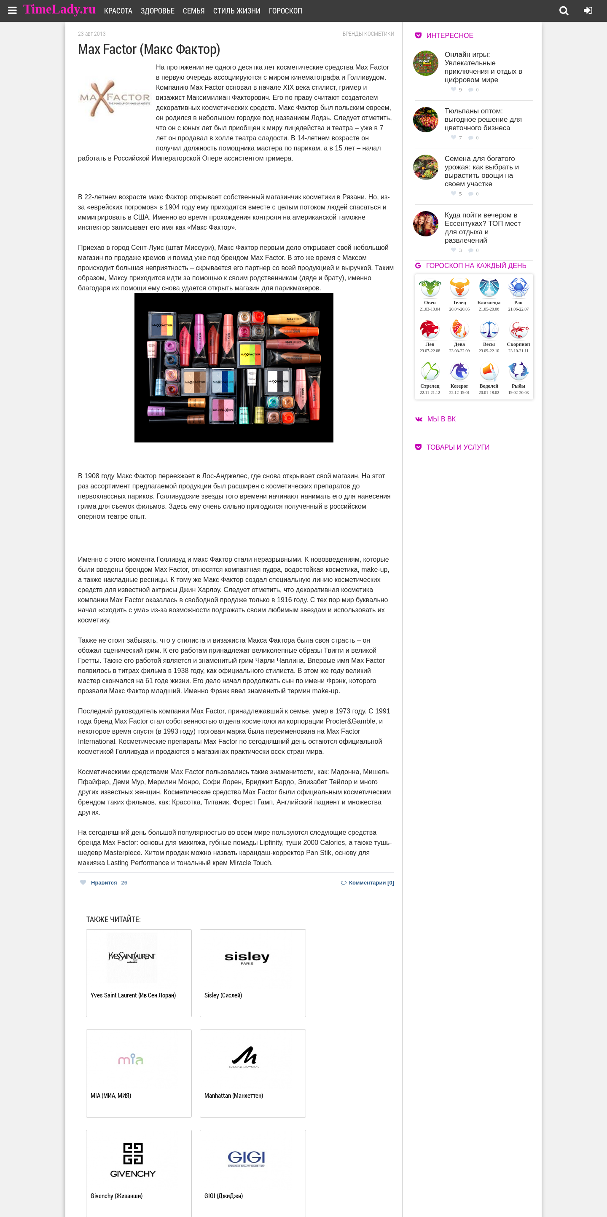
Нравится (103, 882)
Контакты (273, 1192)
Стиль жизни (242, 10)
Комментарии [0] (367, 882)
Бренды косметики (368, 34)
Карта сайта (336, 1192)
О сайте (270, 1182)
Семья (199, 10)
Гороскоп (291, 10)
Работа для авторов (346, 1182)
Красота (124, 10)
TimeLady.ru (60, 9)
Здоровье (163, 10)
